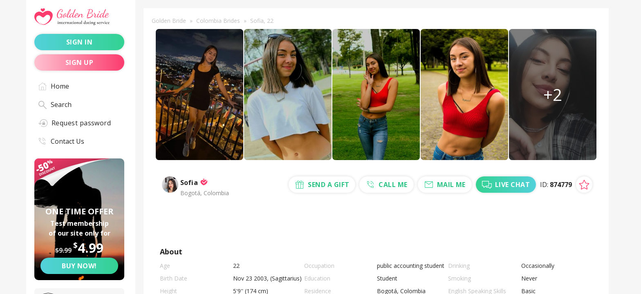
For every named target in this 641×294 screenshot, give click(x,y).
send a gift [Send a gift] (287, 230)
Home (53, 86)
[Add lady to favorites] (584, 191)
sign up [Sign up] (79, 62)
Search (55, 104)
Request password (74, 123)
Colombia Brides (218, 20)
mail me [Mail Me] (408, 230)
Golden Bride (169, 20)
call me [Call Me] (351, 230)
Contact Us (61, 141)
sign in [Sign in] (79, 42)
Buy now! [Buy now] (79, 265)
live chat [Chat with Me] (468, 230)
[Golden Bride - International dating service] (79, 17)
